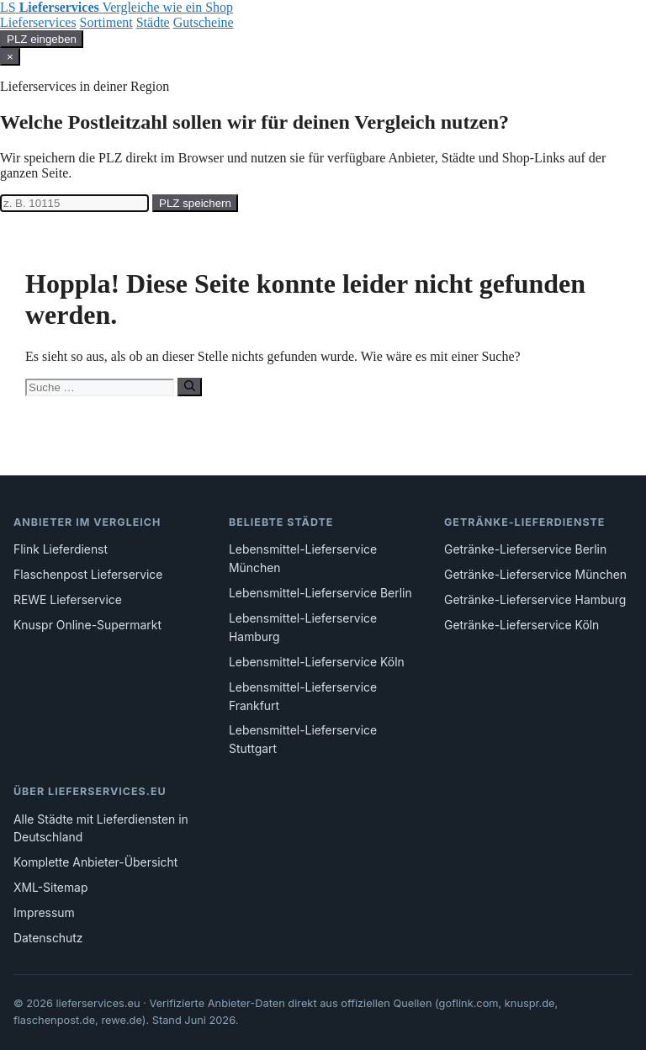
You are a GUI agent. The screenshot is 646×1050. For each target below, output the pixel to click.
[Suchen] (189, 387)
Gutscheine (203, 22)
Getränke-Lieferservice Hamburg (535, 600)
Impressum (44, 913)
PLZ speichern (195, 203)
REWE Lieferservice (67, 600)
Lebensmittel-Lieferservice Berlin (320, 593)
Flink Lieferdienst (60, 549)
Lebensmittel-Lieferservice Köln (317, 662)
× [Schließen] (10, 56)
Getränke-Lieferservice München (535, 574)
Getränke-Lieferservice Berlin (525, 549)
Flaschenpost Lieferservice (87, 574)
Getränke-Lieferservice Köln (521, 625)
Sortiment (106, 22)
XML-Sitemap (50, 887)
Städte (153, 22)
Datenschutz (48, 938)
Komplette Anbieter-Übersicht (95, 862)
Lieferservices (38, 22)
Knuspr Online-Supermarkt (87, 625)
